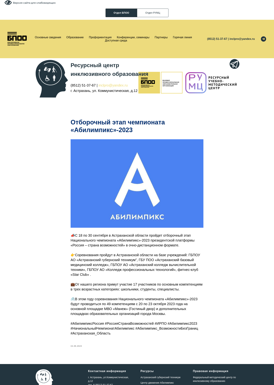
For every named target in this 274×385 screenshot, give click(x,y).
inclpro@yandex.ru (113, 85)
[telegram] (263, 39)
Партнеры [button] (161, 37)
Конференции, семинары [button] (133, 37)
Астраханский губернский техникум (160, 377)
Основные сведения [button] (48, 37)
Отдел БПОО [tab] (121, 12)
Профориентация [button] (100, 37)
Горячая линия (182, 37)
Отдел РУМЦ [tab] (152, 12)
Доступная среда (116, 40)
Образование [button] (75, 37)
